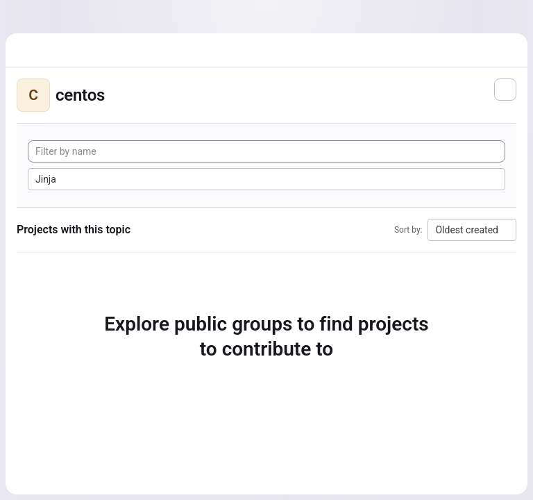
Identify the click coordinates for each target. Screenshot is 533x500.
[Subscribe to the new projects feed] (505, 89)
